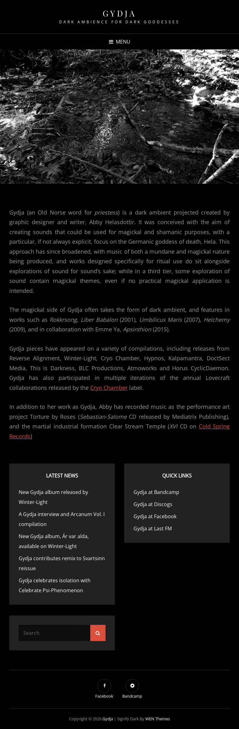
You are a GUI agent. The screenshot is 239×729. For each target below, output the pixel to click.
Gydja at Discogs (153, 504)
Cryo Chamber (109, 387)
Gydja (120, 13)
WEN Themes (157, 719)
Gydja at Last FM (153, 528)
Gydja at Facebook (155, 516)
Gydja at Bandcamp (156, 492)
